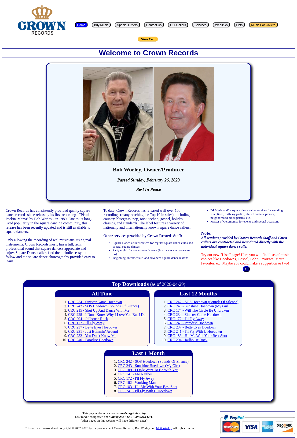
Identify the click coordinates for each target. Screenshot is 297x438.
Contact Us (154, 25)
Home (81, 25)
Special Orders (127, 25)
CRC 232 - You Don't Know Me (92, 336)
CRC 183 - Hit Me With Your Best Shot (197, 336)
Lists (239, 25)
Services (200, 25)
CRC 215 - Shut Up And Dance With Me (98, 310)
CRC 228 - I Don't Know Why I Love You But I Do (107, 315)
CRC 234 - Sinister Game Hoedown (95, 302)
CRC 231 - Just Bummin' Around (93, 331)
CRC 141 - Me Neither (135, 374)
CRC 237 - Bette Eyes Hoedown (92, 327)
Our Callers (178, 25)
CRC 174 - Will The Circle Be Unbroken (198, 310)
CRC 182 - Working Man (137, 383)
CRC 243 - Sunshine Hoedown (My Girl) (199, 306)
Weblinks (221, 25)
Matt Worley (164, 428)
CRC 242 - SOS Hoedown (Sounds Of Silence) (103, 306)
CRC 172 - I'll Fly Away (86, 323)
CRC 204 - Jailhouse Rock (88, 319)
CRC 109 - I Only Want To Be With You (148, 370)
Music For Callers (263, 25)
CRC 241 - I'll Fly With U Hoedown (195, 331)
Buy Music (101, 25)
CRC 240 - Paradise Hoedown (91, 340)
